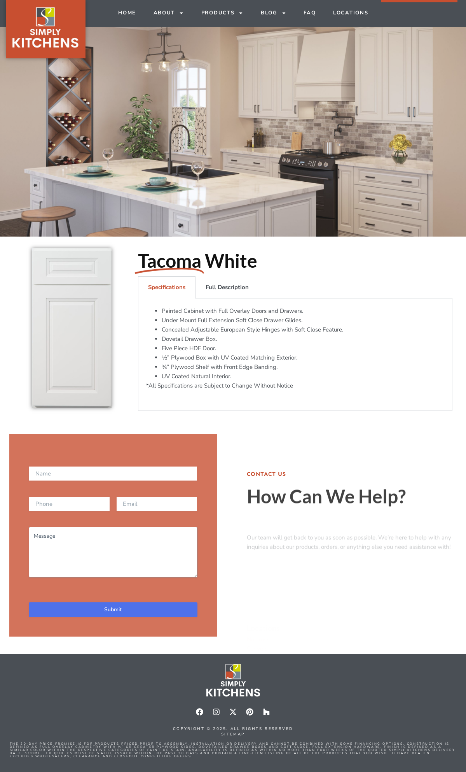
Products (222, 13)
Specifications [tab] (166, 287)
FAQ (310, 12)
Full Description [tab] (227, 287)
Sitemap (233, 734)
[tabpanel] (295, 354)
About (169, 13)
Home (127, 12)
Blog (273, 13)
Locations (350, 12)
